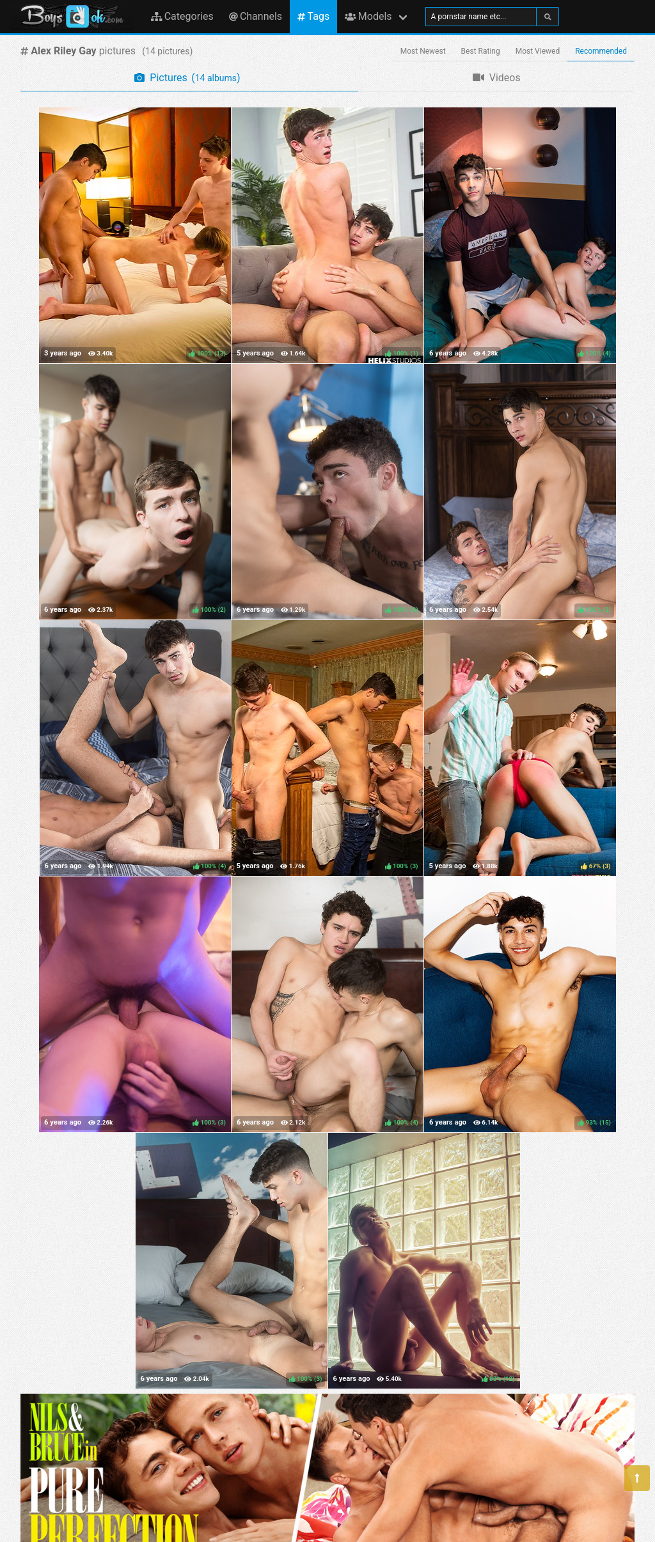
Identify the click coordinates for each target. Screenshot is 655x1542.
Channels (255, 16)
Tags (313, 16)
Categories (182, 16)
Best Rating (480, 51)
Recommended (601, 51)
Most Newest (423, 51)
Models (368, 16)
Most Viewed (538, 51)
